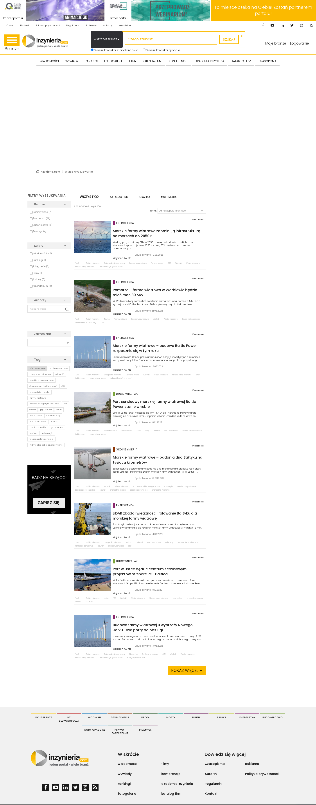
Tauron (54, 421)
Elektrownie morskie (150, 654)
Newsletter (124, 25)
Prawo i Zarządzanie (119, 731)
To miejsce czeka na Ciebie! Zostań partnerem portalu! (263, 10)
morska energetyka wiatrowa (44, 403)
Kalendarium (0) (42, 286)
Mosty (170, 717)
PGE (65, 403)
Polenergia (47, 433)
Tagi (37, 359)
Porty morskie (127, 431)
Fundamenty (53, 415)
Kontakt (24, 25)
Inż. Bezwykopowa (69, 719)
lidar (129, 546)
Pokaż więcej (186, 670)
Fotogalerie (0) (41, 266)
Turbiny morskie (37, 427)
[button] (182, 211)
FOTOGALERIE (113, 61)
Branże (12, 43)
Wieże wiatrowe (37, 368)
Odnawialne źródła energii (43, 386)
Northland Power (38, 421)
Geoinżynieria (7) (42, 212)
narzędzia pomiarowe (84, 546)
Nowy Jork (133, 654)
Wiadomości (49, 61)
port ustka (89, 602)
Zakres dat (42, 334)
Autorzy (107, 25)
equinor (33, 433)
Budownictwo (272, 717)
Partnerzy (91, 25)
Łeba (138, 431)
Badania (129, 542)
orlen (59, 409)
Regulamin (72, 25)
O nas (10, 25)
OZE (63, 386)
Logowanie (299, 43)
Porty (147, 431)
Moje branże (43, 717)
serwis (78, 602)
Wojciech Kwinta (122, 258)
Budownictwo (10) (42, 225)
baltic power (35, 415)
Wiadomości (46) (42, 253)
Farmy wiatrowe (37, 398)
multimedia (168, 197)
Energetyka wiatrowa (40, 374)
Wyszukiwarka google (161, 50)
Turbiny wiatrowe (59, 368)
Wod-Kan (94, 717)
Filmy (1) (37, 273)
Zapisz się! (49, 503)
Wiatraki (59, 374)
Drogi (145, 717)
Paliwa (221, 717)
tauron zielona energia (41, 439)
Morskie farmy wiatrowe (41, 380)
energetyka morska (39, 392)
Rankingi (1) (39, 260)
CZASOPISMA (267, 61)
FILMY (132, 61)
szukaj (229, 39)
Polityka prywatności (48, 25)
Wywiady (71, 61)
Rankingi (91, 61)
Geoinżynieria (120, 717)
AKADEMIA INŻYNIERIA (210, 61)
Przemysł (145, 729)
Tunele (196, 717)
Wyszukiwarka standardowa (114, 50)
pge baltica (46, 409)
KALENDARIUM (152, 61)
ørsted (32, 409)
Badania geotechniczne (85, 490)
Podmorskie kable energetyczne (46, 445)
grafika (144, 197)
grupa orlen (57, 427)
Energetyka (247, 717)
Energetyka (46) (41, 218)
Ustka (106, 598)
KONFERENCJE (178, 61)
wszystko (89, 196)
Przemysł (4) (39, 231)
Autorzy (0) (39, 279)
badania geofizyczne (139, 490)
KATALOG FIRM (241, 61)
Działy (38, 246)
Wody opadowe (94, 729)
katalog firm (119, 197)
